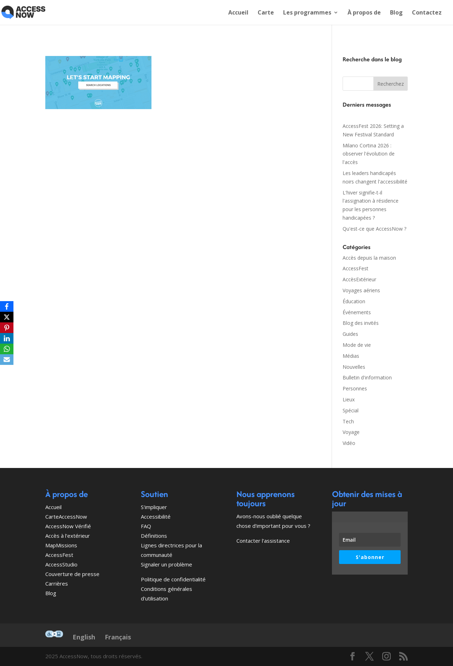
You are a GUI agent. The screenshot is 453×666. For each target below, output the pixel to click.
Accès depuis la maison (369, 257)
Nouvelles (354, 366)
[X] (6, 317)
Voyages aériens (361, 290)
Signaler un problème (166, 564)
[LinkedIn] (6, 338)
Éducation (354, 301)
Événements (357, 312)
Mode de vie (357, 345)
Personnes (355, 388)
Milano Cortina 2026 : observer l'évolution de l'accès (369, 154)
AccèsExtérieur (359, 279)
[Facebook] (6, 306)
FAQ (146, 526)
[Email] (6, 359)
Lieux (349, 399)
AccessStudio (61, 564)
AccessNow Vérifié (68, 526)
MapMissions (61, 545)
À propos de (364, 13)
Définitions (154, 535)
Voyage (351, 432)
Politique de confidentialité (173, 579)
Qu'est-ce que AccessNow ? (374, 228)
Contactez (427, 13)
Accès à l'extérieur (67, 535)
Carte (266, 13)
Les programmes (307, 13)
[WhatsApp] (6, 349)
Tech (348, 421)
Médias (351, 355)
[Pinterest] (6, 327)
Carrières (56, 583)
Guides (350, 334)
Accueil (238, 13)
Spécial (351, 410)
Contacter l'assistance (263, 540)
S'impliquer (154, 506)
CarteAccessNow (66, 516)
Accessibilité (156, 516)
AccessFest (355, 268)
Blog (396, 13)
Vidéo (349, 443)
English (84, 637)
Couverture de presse (72, 573)
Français (118, 637)
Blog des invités (361, 323)
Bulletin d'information (367, 377)
